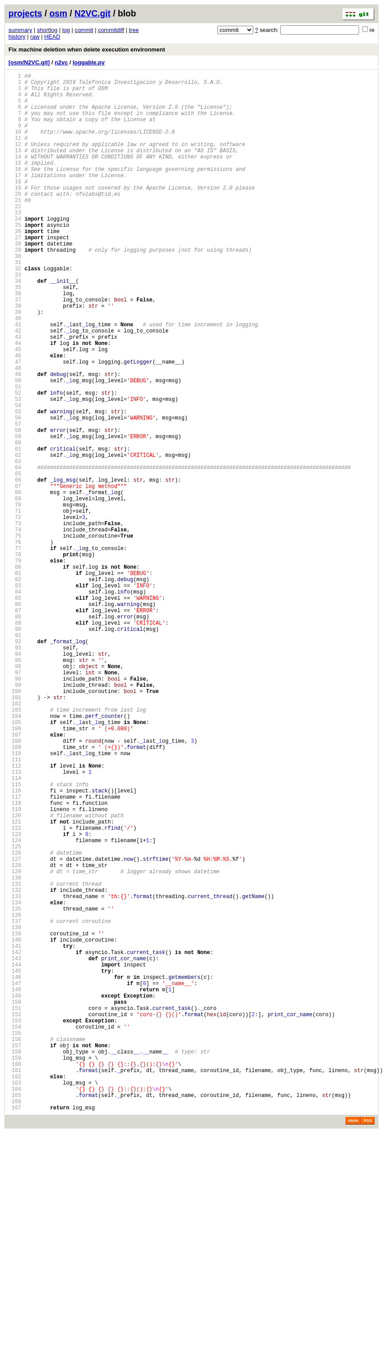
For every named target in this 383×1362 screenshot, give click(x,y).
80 (14, 673)
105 (14, 862)
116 (14, 945)
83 (14, 696)
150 (14, 1201)
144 (14, 1156)
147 (14, 1179)
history (16, 36)
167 (14, 1330)
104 (14, 854)
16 (14, 190)
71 (14, 605)
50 (14, 447)
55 (14, 484)
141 (14, 1133)
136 (14, 1096)
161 (14, 1284)
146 (14, 1171)
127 (14, 1028)
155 (14, 1239)
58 (14, 507)
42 (14, 386)
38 (14, 356)
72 (14, 613)
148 (14, 1186)
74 (14, 628)
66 (14, 567)
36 (14, 341)
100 (14, 824)
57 (14, 499)
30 (14, 296)
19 (14, 213)
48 (14, 432)
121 (14, 982)
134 (14, 1081)
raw (35, 36)
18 (14, 205)
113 (14, 922)
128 (14, 1035)
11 (14, 152)
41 (14, 379)
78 (14, 658)
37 (14, 348)
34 (14, 326)
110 (14, 899)
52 (14, 462)
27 (14, 273)
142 (14, 1141)
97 (14, 801)
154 (14, 1231)
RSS (367, 1343)
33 (14, 318)
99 (14, 816)
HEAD (52, 36)
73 (14, 620)
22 (14, 235)
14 (14, 175)
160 (14, 1277)
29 (14, 288)
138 (14, 1111)
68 (14, 582)
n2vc (61, 62)
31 (14, 303)
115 (14, 937)
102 (14, 839)
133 (14, 1073)
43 (14, 394)
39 (14, 364)
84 (14, 703)
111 (14, 907)
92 (14, 764)
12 (14, 160)
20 (14, 220)
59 (14, 515)
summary (20, 30)
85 (14, 711)
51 (14, 454)
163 (14, 1299)
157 (14, 1254)
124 (14, 1005)
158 (14, 1262)
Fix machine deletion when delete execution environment (86, 49)
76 (14, 643)
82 (14, 688)
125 (14, 1013)
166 (14, 1322)
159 (14, 1269)
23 (14, 243)
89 (14, 741)
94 (14, 779)
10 (14, 145)
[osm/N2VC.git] (29, 62)
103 (14, 847)
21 (14, 228)
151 (14, 1209)
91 (14, 756)
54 (14, 477)
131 (14, 1058)
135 (14, 1088)
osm (58, 13)
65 (14, 560)
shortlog (47, 30)
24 (14, 250)
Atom (353, 1343)
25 (14, 258)
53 (14, 469)
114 (14, 930)
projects (25, 13)
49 (14, 439)
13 (14, 167)
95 (14, 786)
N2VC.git (93, 13)
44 (14, 401)
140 (14, 1126)
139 (14, 1118)
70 (14, 598)
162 (14, 1292)
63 (14, 545)
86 (14, 718)
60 (14, 522)
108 (14, 884)
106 (14, 869)
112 (14, 915)
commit (84, 30)
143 (14, 1148)
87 (14, 726)
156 (14, 1247)
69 (14, 590)
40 (14, 371)
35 (14, 333)
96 (14, 794)
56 (14, 492)
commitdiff (111, 30)
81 (14, 681)
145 (14, 1164)
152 (14, 1216)
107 (14, 877)
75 (14, 635)
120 (14, 975)
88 (14, 733)
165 (14, 1314)
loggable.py (89, 62)
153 (14, 1224)
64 (14, 552)
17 (14, 198)
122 (14, 990)
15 (14, 182)
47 (14, 424)
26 (14, 265)
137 (14, 1103)
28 (14, 281)
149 (14, 1194)
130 (14, 1050)
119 (14, 967)
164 (14, 1307)
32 (14, 311)
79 (14, 665)
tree (134, 30)
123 (14, 998)
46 (14, 416)
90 (14, 748)
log (66, 30)
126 (14, 1020)
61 (14, 530)
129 (14, 1043)
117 (14, 952)
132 (14, 1065)
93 (14, 771)
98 (14, 809)
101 (14, 831)
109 (14, 892)
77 (14, 650)
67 (14, 575)
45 (14, 409)
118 (14, 960)
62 (14, 537)
